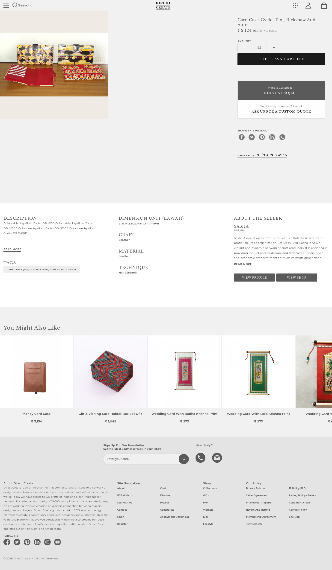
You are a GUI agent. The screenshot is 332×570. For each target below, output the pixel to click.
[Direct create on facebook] (7, 542)
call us (201, 457)
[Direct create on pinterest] (28, 542)
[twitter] (252, 137)
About (121, 488)
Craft (163, 488)
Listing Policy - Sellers (302, 495)
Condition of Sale (300, 502)
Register (122, 524)
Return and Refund (258, 509)
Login (120, 516)
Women (208, 509)
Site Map (294, 516)
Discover (165, 495)
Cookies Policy (298, 509)
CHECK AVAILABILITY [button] (281, 59)
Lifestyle (208, 524)
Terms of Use (254, 524)
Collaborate (167, 509)
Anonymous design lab (175, 516)
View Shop (296, 277)
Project (164, 502)
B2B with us (125, 495)
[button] (326, 379)
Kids (205, 516)
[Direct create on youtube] (58, 542)
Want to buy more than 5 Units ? (281, 109)
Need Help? (262, 155)
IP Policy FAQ (297, 488)
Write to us (217, 457)
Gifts (206, 495)
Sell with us (124, 502)
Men (205, 502)
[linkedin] (272, 137)
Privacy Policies (255, 488)
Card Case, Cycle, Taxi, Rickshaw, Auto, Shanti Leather (41, 269)
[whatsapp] (282, 137)
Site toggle (6, 5)
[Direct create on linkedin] (38, 542)
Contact (122, 509)
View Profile (254, 277)
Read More (12, 249)
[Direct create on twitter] (18, 542)
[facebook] (241, 137)
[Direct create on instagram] (48, 542)
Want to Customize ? (281, 90)
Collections (210, 488)
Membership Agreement (261, 516)
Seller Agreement (257, 495)
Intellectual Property (258, 502)
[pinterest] (262, 137)
